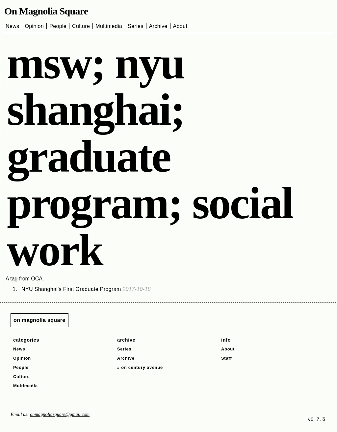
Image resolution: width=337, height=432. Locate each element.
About (180, 26)
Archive (158, 26)
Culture (81, 26)
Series (135, 26)
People (57, 26)
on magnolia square (39, 320)
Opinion (34, 26)
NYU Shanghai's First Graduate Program (86, 289)
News (12, 26)
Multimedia (108, 26)
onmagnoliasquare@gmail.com (60, 414)
